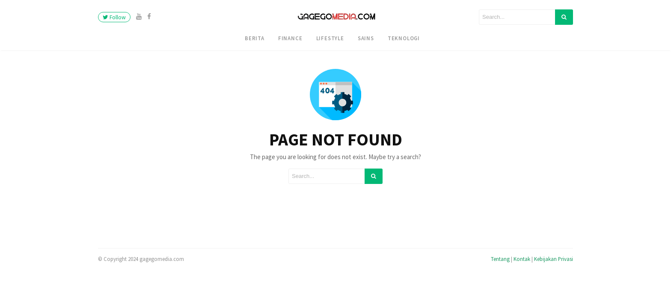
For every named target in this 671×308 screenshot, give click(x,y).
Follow (114, 17)
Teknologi (404, 38)
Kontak (522, 258)
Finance (290, 38)
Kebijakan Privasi (553, 258)
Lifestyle (330, 38)
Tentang (500, 258)
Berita (254, 38)
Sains (366, 38)
